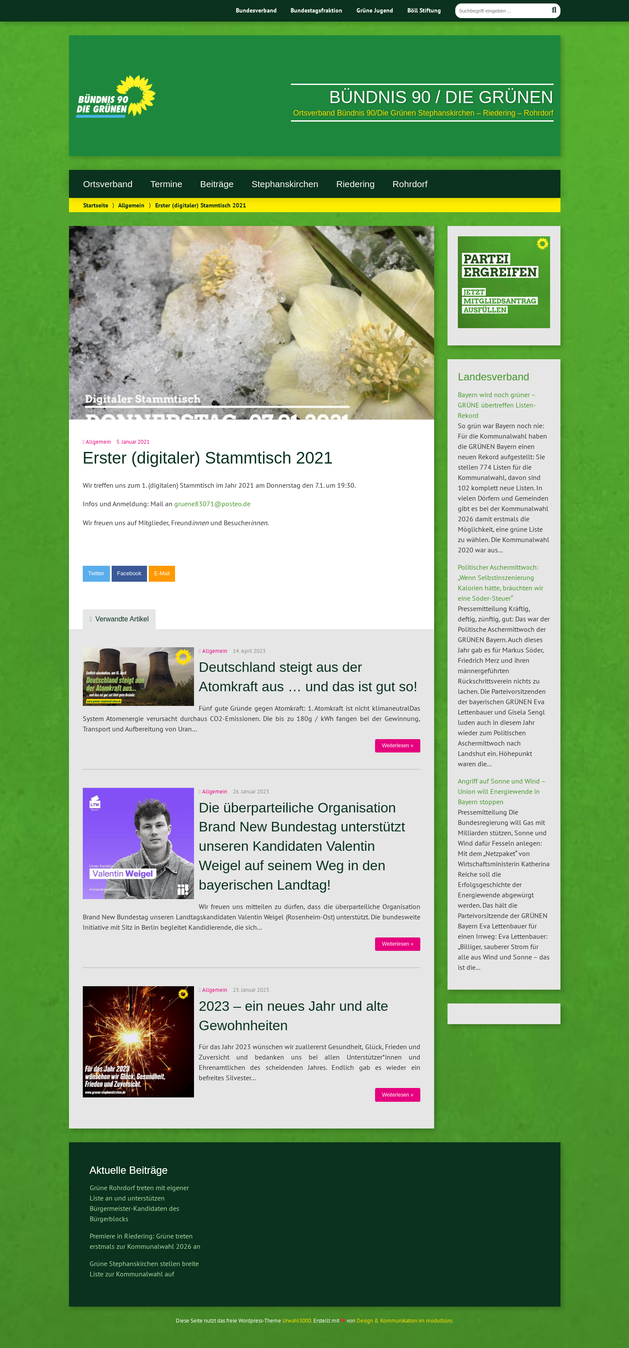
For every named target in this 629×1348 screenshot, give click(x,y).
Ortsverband (107, 184)
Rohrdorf (410, 184)
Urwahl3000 (296, 1320)
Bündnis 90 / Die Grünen (441, 97)
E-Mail (161, 573)
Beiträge (216, 184)
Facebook (129, 573)
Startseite (95, 205)
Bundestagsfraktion (316, 10)
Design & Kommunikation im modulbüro (404, 1320)
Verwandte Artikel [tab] (122, 619)
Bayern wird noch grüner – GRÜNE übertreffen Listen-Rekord (497, 405)
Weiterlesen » (397, 746)
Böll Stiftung (424, 10)
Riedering (355, 184)
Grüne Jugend (375, 10)
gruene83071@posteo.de (212, 503)
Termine (166, 184)
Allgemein (131, 205)
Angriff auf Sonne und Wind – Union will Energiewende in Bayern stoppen (501, 791)
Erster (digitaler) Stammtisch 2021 (208, 457)
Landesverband (493, 376)
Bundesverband (256, 10)
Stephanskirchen (284, 184)
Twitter (96, 573)
